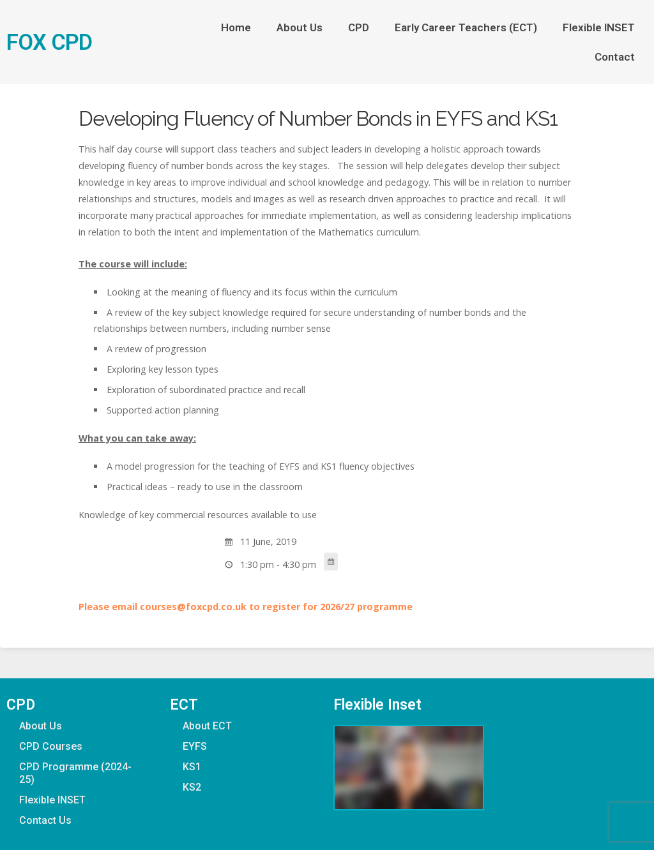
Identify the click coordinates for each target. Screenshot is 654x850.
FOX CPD (49, 42)
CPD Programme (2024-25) (75, 773)
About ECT (207, 726)
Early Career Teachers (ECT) (466, 27)
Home (236, 27)
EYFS (195, 746)
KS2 (192, 787)
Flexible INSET (599, 27)
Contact (615, 56)
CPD (358, 27)
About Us (300, 27)
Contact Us (45, 820)
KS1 (192, 767)
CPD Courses (50, 746)
